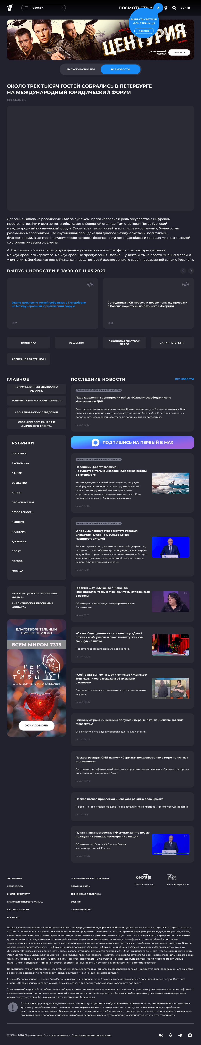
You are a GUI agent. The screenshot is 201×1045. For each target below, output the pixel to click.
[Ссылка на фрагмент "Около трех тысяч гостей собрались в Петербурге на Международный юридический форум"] (52, 303)
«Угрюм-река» (184, 954)
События (76, 902)
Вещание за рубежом (178, 880)
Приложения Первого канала (25, 902)
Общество (76, 342)
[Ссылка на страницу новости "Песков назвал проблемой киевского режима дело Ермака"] (132, 807)
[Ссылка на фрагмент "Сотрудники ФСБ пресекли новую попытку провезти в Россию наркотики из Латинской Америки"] (148, 303)
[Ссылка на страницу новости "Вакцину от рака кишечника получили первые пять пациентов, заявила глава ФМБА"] (132, 729)
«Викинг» (12, 958)
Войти (185, 7)
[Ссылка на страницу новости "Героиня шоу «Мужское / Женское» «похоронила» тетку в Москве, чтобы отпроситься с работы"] (132, 601)
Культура (19, 531)
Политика (28, 342)
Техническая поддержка (86, 894)
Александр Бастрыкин (29, 359)
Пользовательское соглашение (90, 878)
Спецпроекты (15, 886)
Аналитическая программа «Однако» (32, 605)
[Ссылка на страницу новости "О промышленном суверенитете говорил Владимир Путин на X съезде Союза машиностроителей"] (132, 547)
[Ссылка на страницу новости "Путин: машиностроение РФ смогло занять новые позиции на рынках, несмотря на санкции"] (132, 844)
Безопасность (22, 512)
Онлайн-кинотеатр (18, 894)
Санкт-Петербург (172, 342)
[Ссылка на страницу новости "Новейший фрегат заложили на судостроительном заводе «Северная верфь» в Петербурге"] (132, 483)
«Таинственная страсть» (81, 958)
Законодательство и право (124, 343)
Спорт (16, 551)
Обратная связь (80, 886)
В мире (17, 473)
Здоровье (19, 541)
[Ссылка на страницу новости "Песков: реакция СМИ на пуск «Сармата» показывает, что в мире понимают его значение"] (132, 769)
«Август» (109, 954)
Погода (17, 561)
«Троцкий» (26, 958)
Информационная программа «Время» (34, 595)
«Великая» (40, 958)
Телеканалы (87, 997)
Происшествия (23, 502)
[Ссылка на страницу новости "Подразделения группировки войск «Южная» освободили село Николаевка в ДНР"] (132, 408)
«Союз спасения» (163, 954)
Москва (17, 570)
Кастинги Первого (18, 909)
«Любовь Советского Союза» (134, 954)
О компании (14, 878)
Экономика (20, 463)
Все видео (13, 917)
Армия (16, 492)
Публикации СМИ (81, 909)
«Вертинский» (56, 958)
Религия (18, 521)
